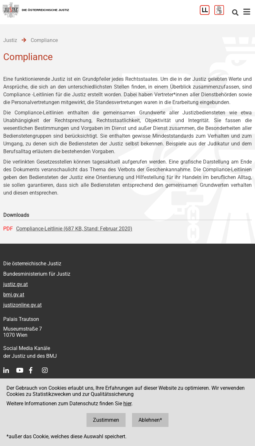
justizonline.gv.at (22, 305)
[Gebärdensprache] (221, 13)
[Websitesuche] (235, 13)
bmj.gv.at (13, 295)
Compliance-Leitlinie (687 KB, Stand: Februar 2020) (74, 229)
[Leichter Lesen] (207, 13)
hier (127, 403)
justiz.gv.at (15, 284)
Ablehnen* (150, 420)
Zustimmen (106, 420)
